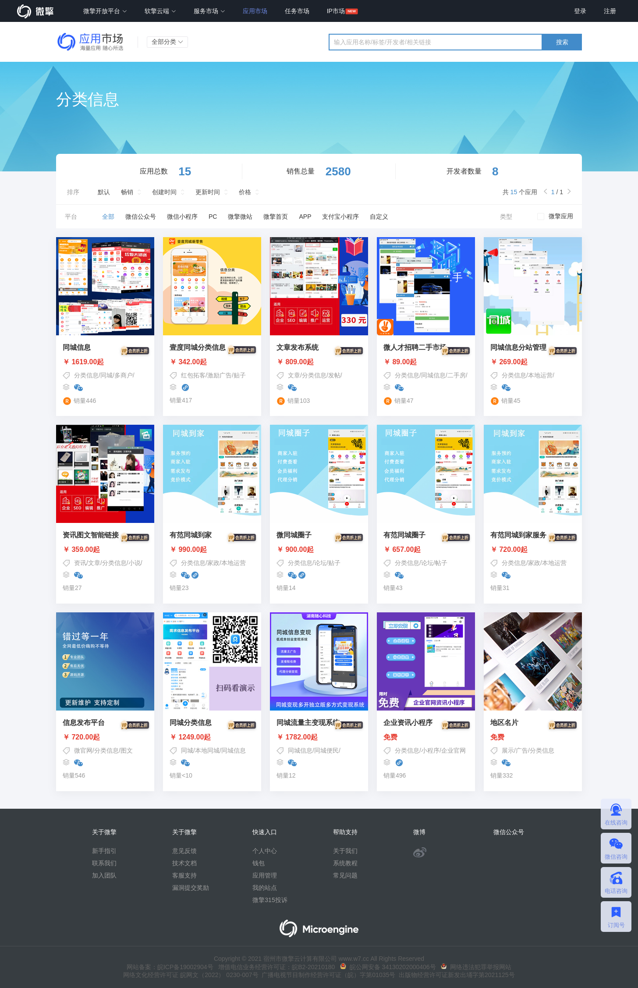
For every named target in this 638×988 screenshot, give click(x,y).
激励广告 (219, 375)
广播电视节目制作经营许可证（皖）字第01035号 (327, 974)
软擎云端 (160, 10)
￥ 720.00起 (532, 549)
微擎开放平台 (105, 10)
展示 (508, 750)
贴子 (240, 375)
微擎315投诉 (269, 899)
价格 (245, 192)
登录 (580, 10)
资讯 (80, 563)
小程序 (430, 750)
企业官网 (453, 750)
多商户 (123, 375)
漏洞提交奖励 (190, 887)
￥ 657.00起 (425, 549)
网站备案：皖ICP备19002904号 (170, 966)
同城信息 (433, 375)
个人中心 (264, 850)
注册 (610, 10)
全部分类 (167, 41)
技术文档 (184, 863)
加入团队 (104, 875)
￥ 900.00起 (319, 549)
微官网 (83, 750)
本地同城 (207, 750)
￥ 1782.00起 (319, 737)
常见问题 (345, 875)
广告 (522, 750)
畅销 (127, 192)
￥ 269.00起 (532, 362)
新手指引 (104, 850)
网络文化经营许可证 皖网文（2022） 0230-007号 (190, 974)
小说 (134, 563)
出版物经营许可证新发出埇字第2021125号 (454, 974)
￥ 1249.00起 (212, 737)
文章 (294, 375)
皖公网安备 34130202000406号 (388, 966)
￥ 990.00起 (212, 549)
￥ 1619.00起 (105, 362)
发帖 (334, 375)
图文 (127, 750)
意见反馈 (184, 850)
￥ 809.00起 (319, 362)
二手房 (456, 375)
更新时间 (207, 192)
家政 (213, 563)
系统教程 (345, 863)
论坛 (320, 563)
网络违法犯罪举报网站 (476, 966)
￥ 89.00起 (425, 362)
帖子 (441, 563)
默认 (104, 192)
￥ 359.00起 (105, 549)
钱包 (258, 863)
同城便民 (326, 750)
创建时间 (164, 192)
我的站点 (264, 887)
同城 (106, 375)
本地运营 (540, 375)
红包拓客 (193, 375)
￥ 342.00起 (212, 362)
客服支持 (184, 875)
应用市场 (255, 10)
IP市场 (336, 10)
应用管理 (264, 875)
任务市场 (297, 10)
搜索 (562, 42)
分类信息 (86, 375)
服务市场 (209, 10)
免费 (425, 737)
